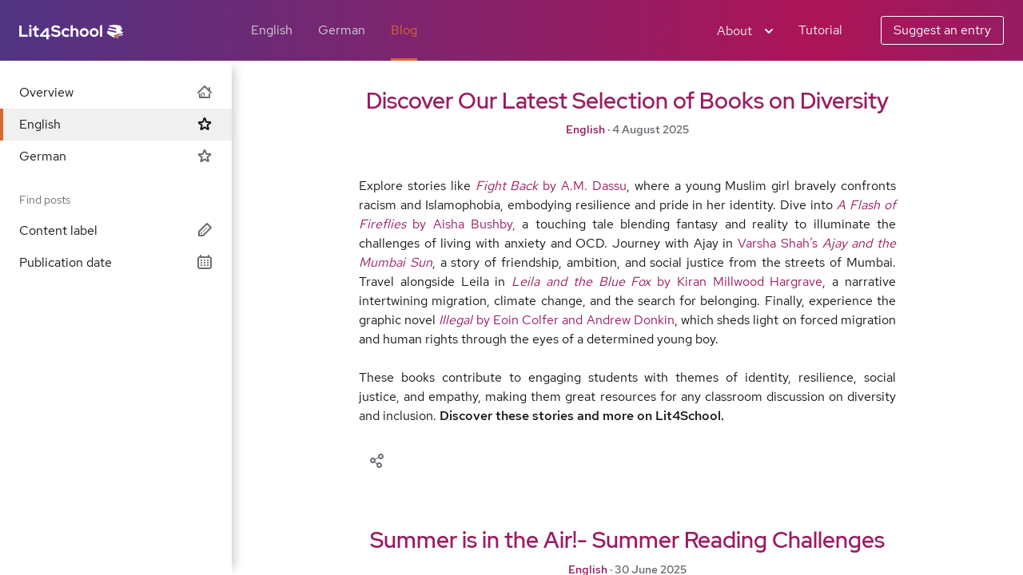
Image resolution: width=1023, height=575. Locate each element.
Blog (404, 30)
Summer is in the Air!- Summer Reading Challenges (627, 540)
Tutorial (820, 30)
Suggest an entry (942, 30)
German (341, 30)
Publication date (116, 262)
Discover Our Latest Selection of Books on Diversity (627, 100)
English (272, 30)
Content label (116, 230)
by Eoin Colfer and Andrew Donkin (556, 319)
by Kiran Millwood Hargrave (667, 281)
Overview (116, 92)
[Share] (376, 459)
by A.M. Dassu (551, 185)
